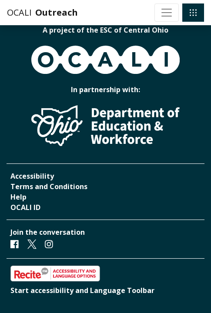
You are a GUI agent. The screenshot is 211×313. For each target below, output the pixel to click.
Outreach (56, 12)
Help (18, 197)
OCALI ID (25, 207)
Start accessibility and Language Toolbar (82, 290)
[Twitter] (32, 244)
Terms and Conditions (48, 186)
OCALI (19, 12)
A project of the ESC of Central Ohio (105, 30)
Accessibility (32, 176)
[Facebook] (14, 244)
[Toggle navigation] (166, 12)
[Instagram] (49, 244)
